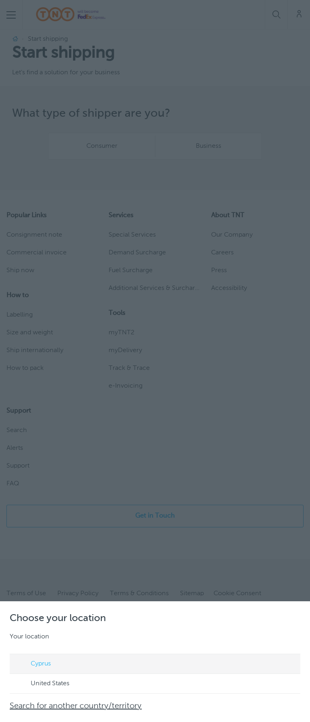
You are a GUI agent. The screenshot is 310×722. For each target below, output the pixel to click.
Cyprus (33, 664)
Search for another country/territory (76, 706)
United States (42, 684)
